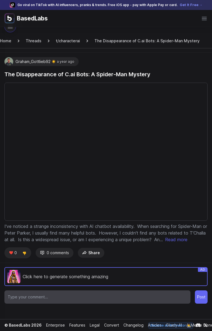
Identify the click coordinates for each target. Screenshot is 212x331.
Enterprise (54, 325)
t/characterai (66, 40)
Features (76, 325)
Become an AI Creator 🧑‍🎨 (171, 325)
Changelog (131, 325)
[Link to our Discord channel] (198, 325)
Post (201, 303)
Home (5, 40)
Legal (93, 325)
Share (90, 259)
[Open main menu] (204, 18)
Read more (18, 246)
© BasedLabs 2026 (22, 325)
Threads (33, 40)
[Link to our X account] (205, 325)
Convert (109, 325)
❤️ (12, 259)
